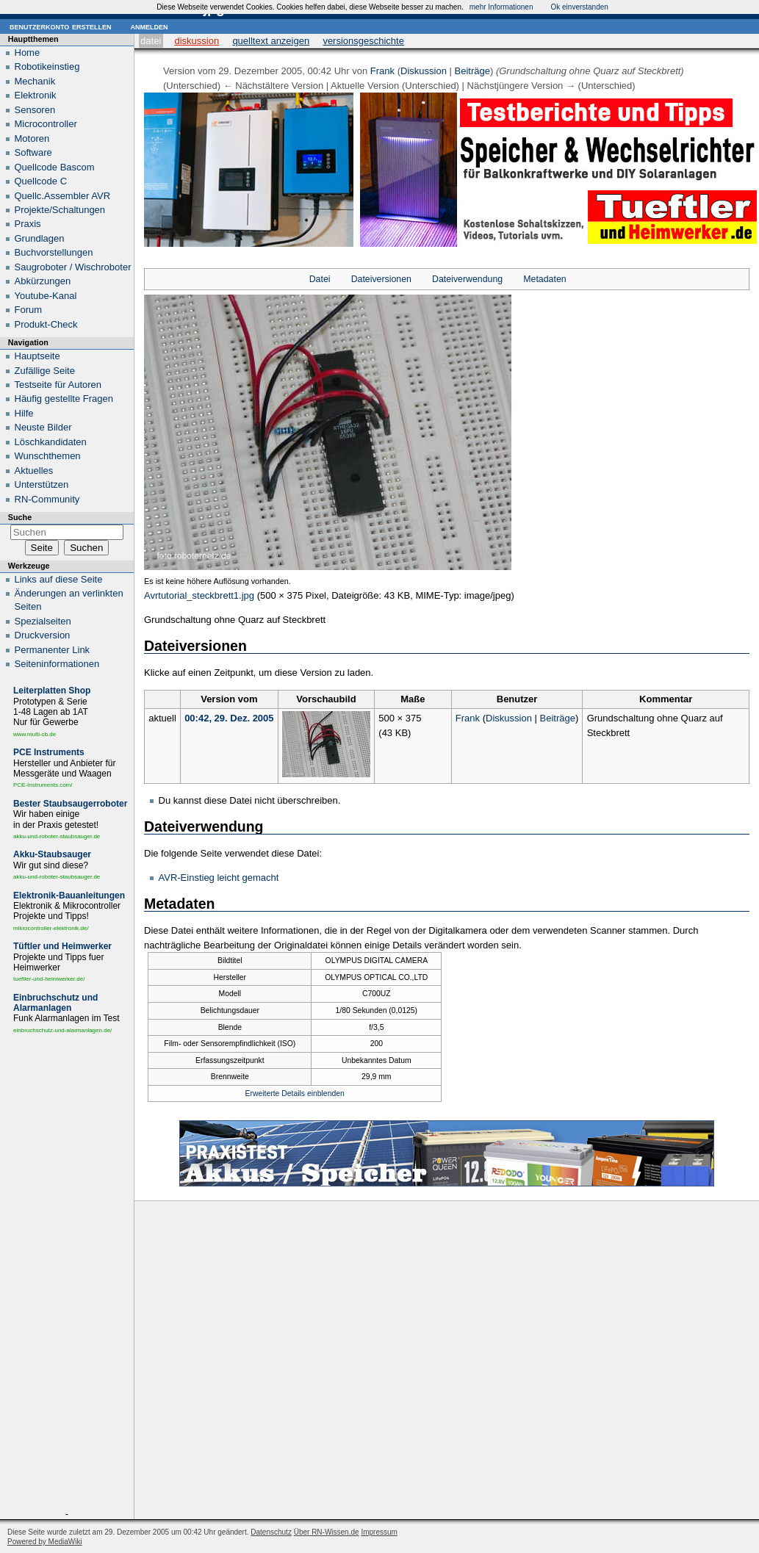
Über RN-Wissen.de (326, 1532)
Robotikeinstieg (47, 66)
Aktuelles (34, 470)
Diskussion (196, 40)
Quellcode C (41, 181)
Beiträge (472, 70)
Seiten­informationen (57, 663)
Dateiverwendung (467, 279)
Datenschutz (271, 1532)
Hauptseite (37, 355)
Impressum (379, 1532)
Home (27, 52)
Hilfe (24, 413)
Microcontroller (46, 123)
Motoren (32, 138)
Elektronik (36, 95)
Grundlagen (40, 238)
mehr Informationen (501, 7)
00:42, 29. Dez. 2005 (228, 718)
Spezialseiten (43, 621)
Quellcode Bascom (55, 167)
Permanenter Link (52, 649)
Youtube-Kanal (46, 295)
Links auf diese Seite (59, 579)
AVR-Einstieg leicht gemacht (219, 877)
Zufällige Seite (45, 370)
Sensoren (35, 109)
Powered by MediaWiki (44, 1542)
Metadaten (544, 279)
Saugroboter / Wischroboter (73, 267)
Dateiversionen (381, 279)
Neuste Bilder (43, 427)
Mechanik (35, 81)
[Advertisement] (67, 1274)
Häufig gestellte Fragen (64, 398)
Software (33, 152)
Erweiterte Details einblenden (295, 1093)
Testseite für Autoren (58, 384)
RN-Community (47, 499)
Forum (29, 309)
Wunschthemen (48, 455)
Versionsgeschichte (363, 40)
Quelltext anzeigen (270, 40)
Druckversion (43, 635)
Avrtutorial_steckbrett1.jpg (199, 595)
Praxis (28, 223)
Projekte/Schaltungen (60, 209)
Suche (20, 517)
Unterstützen (42, 484)
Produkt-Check (46, 324)
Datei (150, 40)
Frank (382, 70)
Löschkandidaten (51, 441)
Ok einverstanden (579, 7)
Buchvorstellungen (54, 252)
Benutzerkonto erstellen (60, 26)
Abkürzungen (43, 281)
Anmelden (149, 26)
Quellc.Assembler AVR (63, 195)
